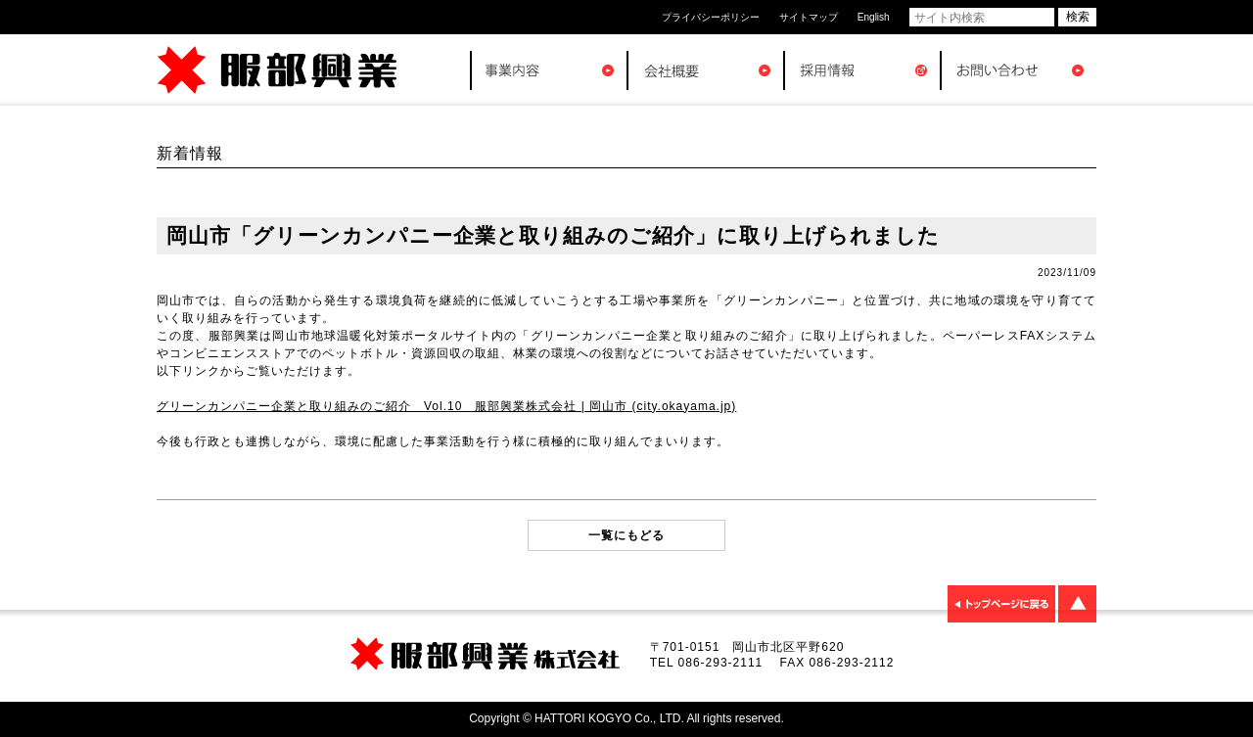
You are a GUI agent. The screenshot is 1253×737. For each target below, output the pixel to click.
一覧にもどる (626, 535)
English (874, 17)
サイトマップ (808, 17)
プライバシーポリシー (711, 17)
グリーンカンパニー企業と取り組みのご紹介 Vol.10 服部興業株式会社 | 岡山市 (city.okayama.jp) (446, 406)
